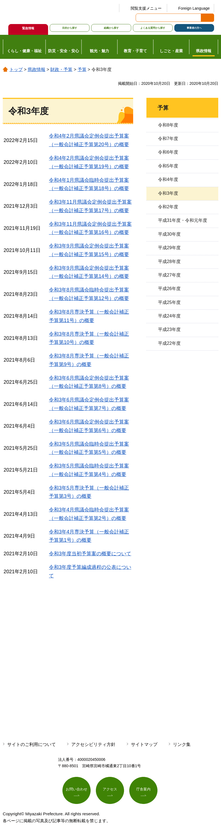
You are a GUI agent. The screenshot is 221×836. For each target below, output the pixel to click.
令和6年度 (168, 152)
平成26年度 (169, 288)
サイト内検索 (140, 17)
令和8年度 (168, 125)
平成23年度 (169, 329)
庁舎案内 (143, 790)
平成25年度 (169, 302)
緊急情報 (28, 28)
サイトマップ (144, 744)
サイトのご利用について (31, 744)
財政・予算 (61, 69)
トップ (16, 69)
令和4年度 (168, 179)
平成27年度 (169, 275)
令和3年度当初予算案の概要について (90, 553)
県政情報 (36, 69)
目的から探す (69, 28)
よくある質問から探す (152, 28)
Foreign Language (194, 8)
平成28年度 (169, 261)
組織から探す (111, 28)
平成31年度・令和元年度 (182, 220)
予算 (82, 69)
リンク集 (182, 744)
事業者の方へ (194, 28)
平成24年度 (169, 316)
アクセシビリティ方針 (93, 744)
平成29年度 (169, 247)
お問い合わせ (76, 790)
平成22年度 (169, 343)
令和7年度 (168, 138)
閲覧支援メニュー (146, 8)
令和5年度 (168, 166)
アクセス (110, 790)
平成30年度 (169, 234)
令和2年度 (168, 206)
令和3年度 (168, 193)
